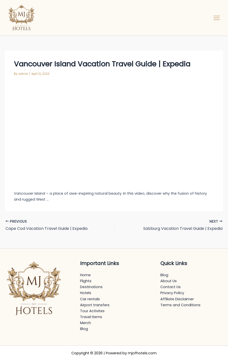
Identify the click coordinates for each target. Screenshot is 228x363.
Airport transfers (95, 304)
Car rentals (90, 299)
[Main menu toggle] (216, 17)
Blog (84, 328)
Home (85, 274)
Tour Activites (92, 310)
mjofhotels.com (142, 353)
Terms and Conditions (180, 304)
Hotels (85, 292)
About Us (168, 280)
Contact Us (170, 286)
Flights (85, 280)
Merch (85, 322)
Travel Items (91, 316)
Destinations (91, 286)
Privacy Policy (172, 292)
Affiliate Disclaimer (177, 299)
